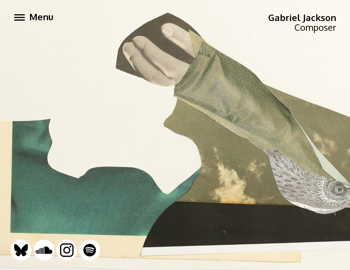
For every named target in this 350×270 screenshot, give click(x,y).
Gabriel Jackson (302, 17)
